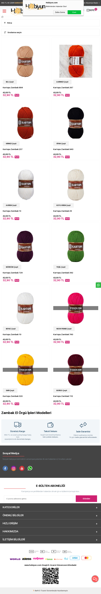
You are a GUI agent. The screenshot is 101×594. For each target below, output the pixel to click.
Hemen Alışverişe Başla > (90, 3)
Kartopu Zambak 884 (13, 87)
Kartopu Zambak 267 (63, 87)
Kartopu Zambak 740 (63, 334)
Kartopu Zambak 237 (12, 149)
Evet (74, 12)
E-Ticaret (42, 591)
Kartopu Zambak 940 (63, 149)
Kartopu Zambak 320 (13, 396)
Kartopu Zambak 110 (63, 396)
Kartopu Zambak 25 (62, 211)
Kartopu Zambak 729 (13, 273)
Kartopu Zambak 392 (63, 273)
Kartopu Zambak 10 (12, 334)
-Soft (36, 591)
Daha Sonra (60, 12)
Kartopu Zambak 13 (12, 211)
